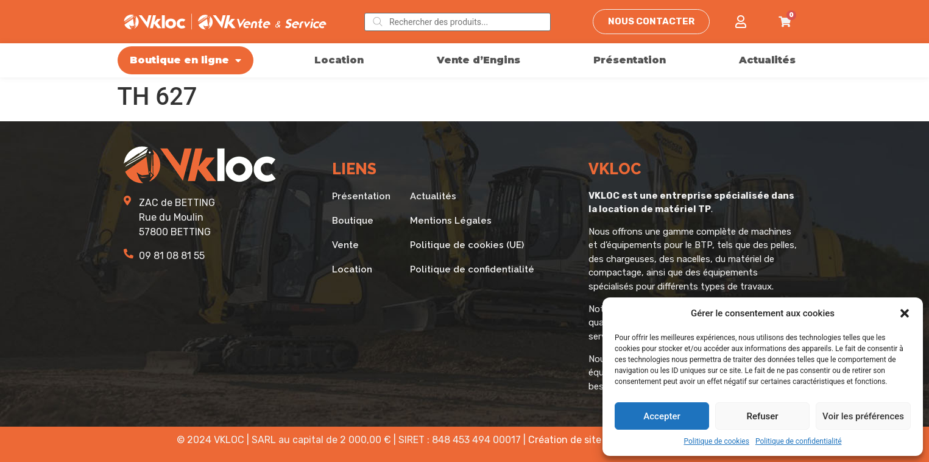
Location (339, 60)
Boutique (352, 220)
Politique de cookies (716, 441)
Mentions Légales (451, 220)
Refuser (762, 416)
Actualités (767, 60)
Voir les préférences (863, 416)
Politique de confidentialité (798, 441)
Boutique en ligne (185, 60)
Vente (345, 245)
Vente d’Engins (478, 60)
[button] (905, 313)
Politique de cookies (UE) (467, 245)
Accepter (661, 416)
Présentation (629, 60)
